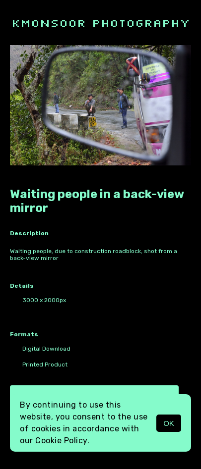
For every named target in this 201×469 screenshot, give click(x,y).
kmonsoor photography (100, 22)
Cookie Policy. (62, 440)
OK (168, 423)
